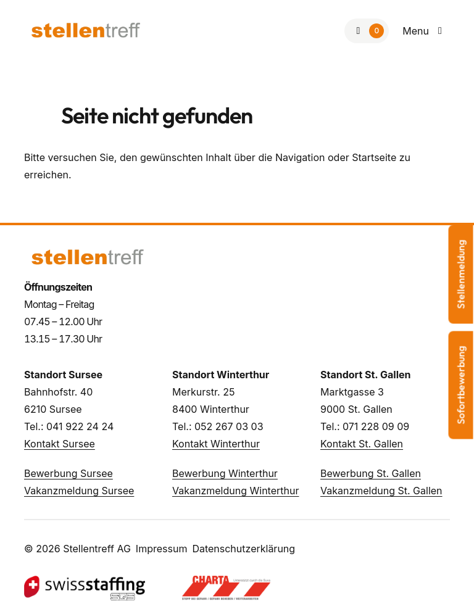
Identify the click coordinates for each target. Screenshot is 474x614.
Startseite (374, 157)
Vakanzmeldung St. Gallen (381, 490)
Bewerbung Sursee (68, 473)
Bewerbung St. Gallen (370, 473)
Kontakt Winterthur (216, 444)
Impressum (162, 548)
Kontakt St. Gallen (361, 444)
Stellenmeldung (461, 274)
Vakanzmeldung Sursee (79, 490)
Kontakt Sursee (59, 444)
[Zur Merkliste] (366, 31)
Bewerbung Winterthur (225, 473)
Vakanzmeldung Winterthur (235, 490)
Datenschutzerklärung (243, 548)
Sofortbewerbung (461, 385)
